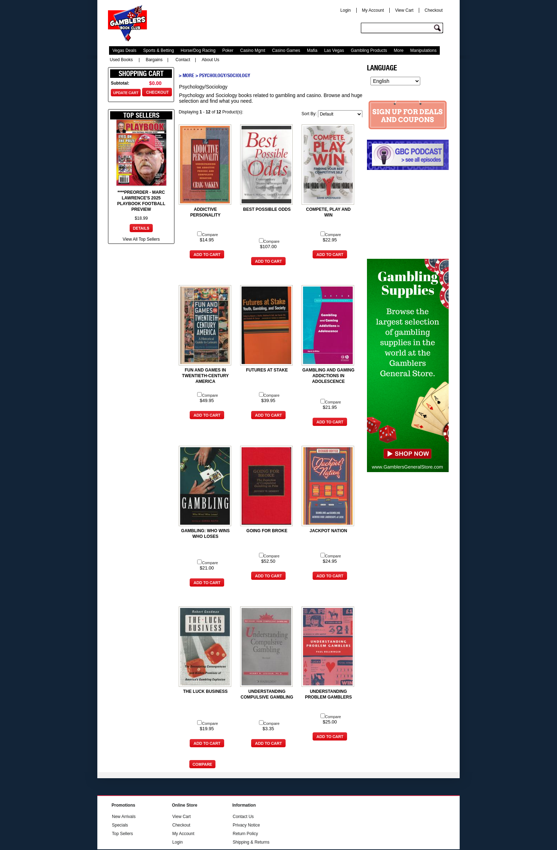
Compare (207, 234)
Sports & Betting (158, 50)
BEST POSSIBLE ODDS (267, 209)
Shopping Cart (141, 73)
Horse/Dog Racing (198, 50)
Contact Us (243, 816)
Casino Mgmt (252, 50)
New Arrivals (124, 816)
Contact (182, 59)
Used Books (121, 59)
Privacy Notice (246, 825)
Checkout (433, 10)
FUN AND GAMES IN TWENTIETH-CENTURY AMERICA (205, 376)
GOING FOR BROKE (267, 530)
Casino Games (286, 50)
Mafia (312, 50)
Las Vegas (334, 50)
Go (438, 28)
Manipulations (423, 50)
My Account (373, 10)
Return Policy (245, 833)
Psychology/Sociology (224, 75)
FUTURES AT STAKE (267, 370)
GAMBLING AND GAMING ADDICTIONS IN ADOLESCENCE (328, 376)
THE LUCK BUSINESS (205, 691)
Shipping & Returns (251, 842)
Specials (120, 825)
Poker (227, 50)
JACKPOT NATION (328, 530)
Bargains (154, 59)
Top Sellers (122, 833)
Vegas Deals (124, 50)
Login (345, 10)
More (399, 50)
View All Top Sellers (141, 239)
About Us (210, 59)
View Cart (404, 10)
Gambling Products (369, 50)
